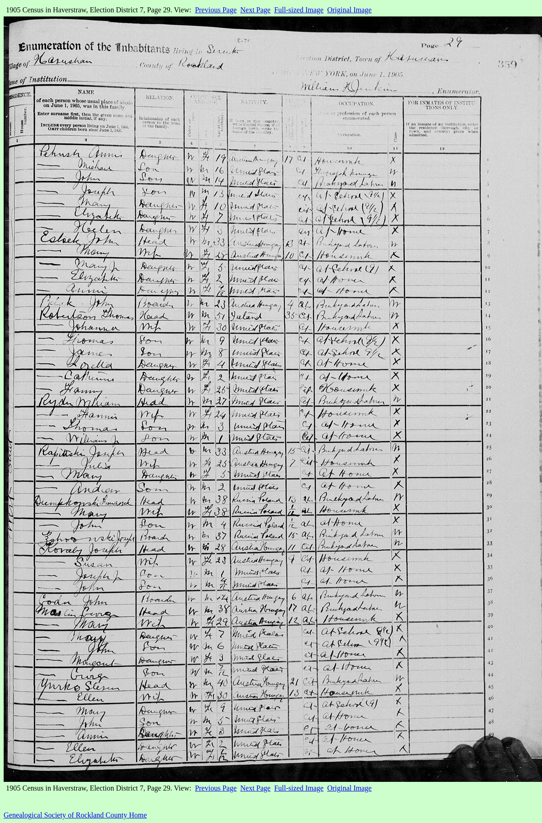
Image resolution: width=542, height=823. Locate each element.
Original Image (349, 10)
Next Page (255, 10)
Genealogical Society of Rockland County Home (75, 815)
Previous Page (216, 10)
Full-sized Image (299, 10)
